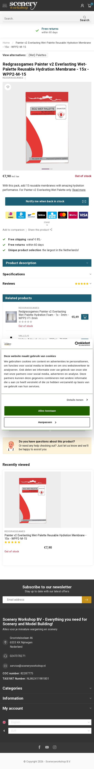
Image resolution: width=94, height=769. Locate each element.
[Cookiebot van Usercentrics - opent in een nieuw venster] (75, 344)
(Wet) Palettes (37, 55)
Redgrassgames (13, 78)
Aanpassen (47, 422)
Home (6, 42)
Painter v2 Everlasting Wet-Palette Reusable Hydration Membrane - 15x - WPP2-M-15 (45, 537)
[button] (82, 5)
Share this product (40, 229)
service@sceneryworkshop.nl (28, 665)
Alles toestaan (47, 410)
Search (84, 19)
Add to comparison (13, 229)
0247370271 (17, 656)
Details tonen (75, 399)
